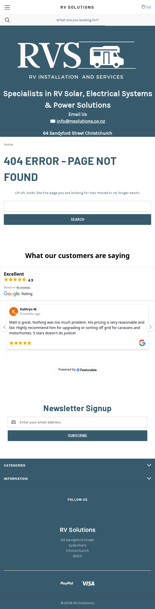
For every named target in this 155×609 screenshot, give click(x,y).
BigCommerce (86, 601)
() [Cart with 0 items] (146, 7)
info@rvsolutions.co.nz (81, 121)
